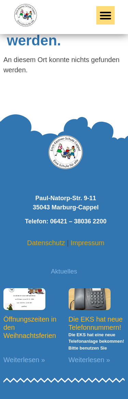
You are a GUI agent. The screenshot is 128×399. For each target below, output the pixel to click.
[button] (105, 15)
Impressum (87, 243)
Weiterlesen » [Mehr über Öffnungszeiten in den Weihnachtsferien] (24, 360)
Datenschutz (46, 243)
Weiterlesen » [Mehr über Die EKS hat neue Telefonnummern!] (89, 360)
